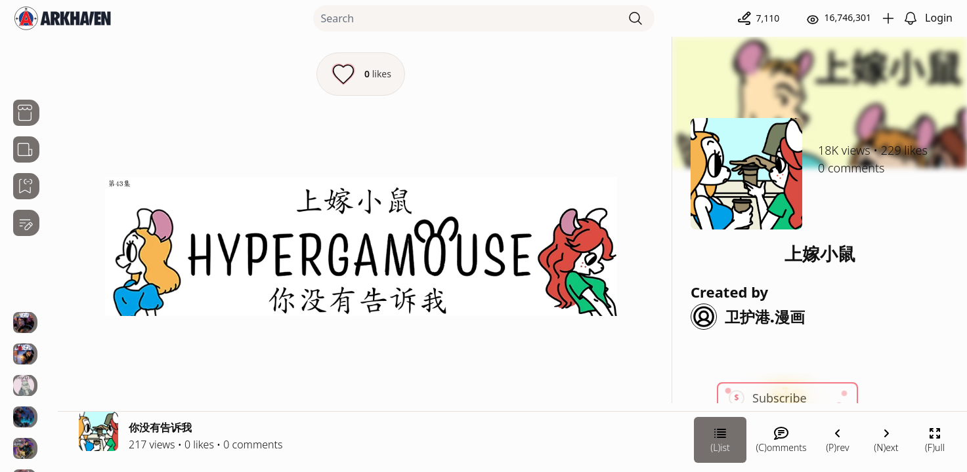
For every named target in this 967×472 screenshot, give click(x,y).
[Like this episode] (360, 74)
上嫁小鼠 (819, 253)
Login (939, 17)
